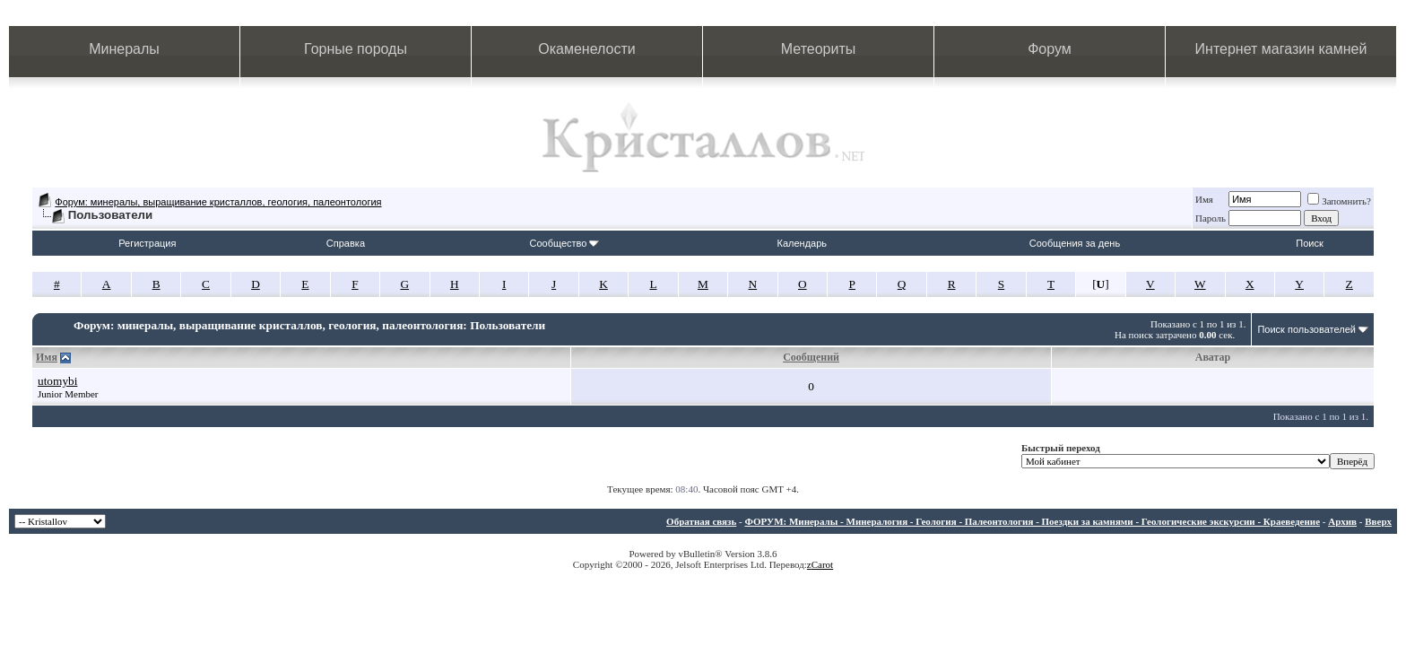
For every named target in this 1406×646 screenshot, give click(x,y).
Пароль (1210, 218)
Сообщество (564, 243)
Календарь (802, 243)
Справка (345, 243)
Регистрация (147, 243)
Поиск (1309, 243)
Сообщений (811, 357)
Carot (822, 564)
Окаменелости (586, 49)
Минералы (124, 49)
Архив (1342, 521)
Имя (1204, 199)
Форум (1050, 49)
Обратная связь (701, 521)
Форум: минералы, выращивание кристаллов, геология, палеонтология (218, 201)
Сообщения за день (1074, 243)
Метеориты (818, 49)
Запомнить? (1339, 201)
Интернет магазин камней (1281, 49)
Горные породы (355, 49)
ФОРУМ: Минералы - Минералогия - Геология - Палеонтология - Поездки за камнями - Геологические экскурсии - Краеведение (1032, 521)
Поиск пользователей (1306, 329)
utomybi (57, 381)
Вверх (1378, 521)
